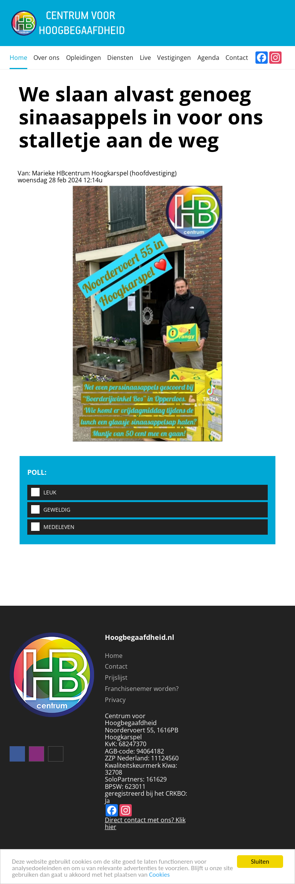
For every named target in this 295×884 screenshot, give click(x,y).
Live (145, 57)
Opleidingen (83, 57)
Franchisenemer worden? (142, 688)
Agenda (208, 57)
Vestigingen (174, 57)
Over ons (46, 57)
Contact (236, 57)
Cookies (159, 875)
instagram (36, 754)
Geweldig (48, 510)
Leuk (41, 492)
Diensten (120, 57)
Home (18, 57)
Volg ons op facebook (17, 754)
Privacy (115, 700)
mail (55, 754)
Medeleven (51, 527)
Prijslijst (116, 677)
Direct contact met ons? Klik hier (145, 823)
